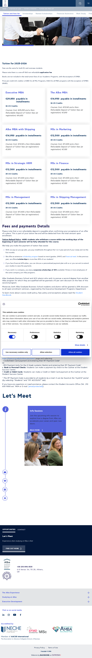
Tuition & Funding (30, 9)
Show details (80, 345)
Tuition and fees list (46, 9)
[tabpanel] (46, 543)
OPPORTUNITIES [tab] (8, 530)
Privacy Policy (39, 648)
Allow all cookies (75, 352)
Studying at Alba (15, 9)
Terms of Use (53, 648)
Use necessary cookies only (17, 352)
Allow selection (46, 352)
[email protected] (35, 386)
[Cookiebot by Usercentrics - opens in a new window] (79, 304)
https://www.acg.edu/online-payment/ (18, 359)
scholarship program (30, 257)
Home (4, 9)
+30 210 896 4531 (25, 567)
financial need (71, 257)
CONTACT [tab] (21, 530)
